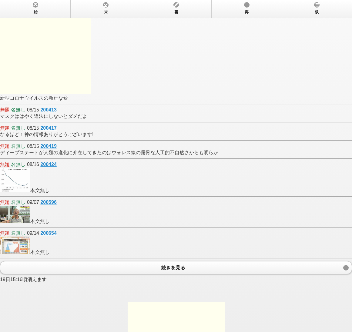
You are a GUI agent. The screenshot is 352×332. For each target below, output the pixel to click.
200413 (48, 109)
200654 (48, 233)
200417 (48, 128)
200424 (48, 164)
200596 (48, 202)
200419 (48, 146)
